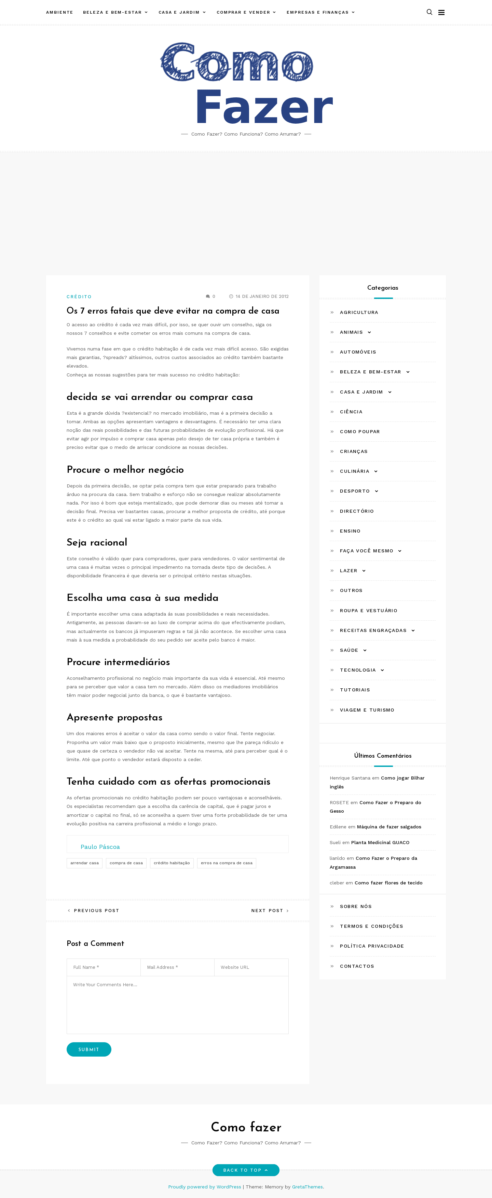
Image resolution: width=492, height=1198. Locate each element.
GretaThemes (307, 1186)
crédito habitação (172, 862)
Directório (357, 511)
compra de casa (126, 862)
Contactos (357, 966)
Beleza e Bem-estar (112, 11)
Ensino (350, 531)
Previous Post (97, 910)
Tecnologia (358, 670)
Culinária (354, 471)
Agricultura (359, 312)
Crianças (354, 451)
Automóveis (358, 352)
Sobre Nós (356, 906)
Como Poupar (360, 431)
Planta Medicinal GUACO (380, 842)
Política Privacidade (372, 946)
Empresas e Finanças (317, 11)
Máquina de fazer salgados (389, 826)
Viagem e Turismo (367, 710)
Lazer (348, 570)
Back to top (246, 1170)
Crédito (79, 296)
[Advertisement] (246, 203)
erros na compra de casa (226, 862)
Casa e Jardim (179, 11)
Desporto (355, 491)
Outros (351, 590)
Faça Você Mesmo (366, 550)
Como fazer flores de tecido (389, 882)
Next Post (267, 910)
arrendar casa (84, 862)
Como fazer (246, 1128)
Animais (351, 332)
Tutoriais (355, 689)
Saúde (349, 650)
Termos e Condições (371, 926)
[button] (429, 11)
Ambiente (59, 11)
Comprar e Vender (243, 11)
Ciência (351, 411)
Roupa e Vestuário (368, 610)
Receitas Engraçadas (373, 630)
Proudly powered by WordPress (205, 1186)
